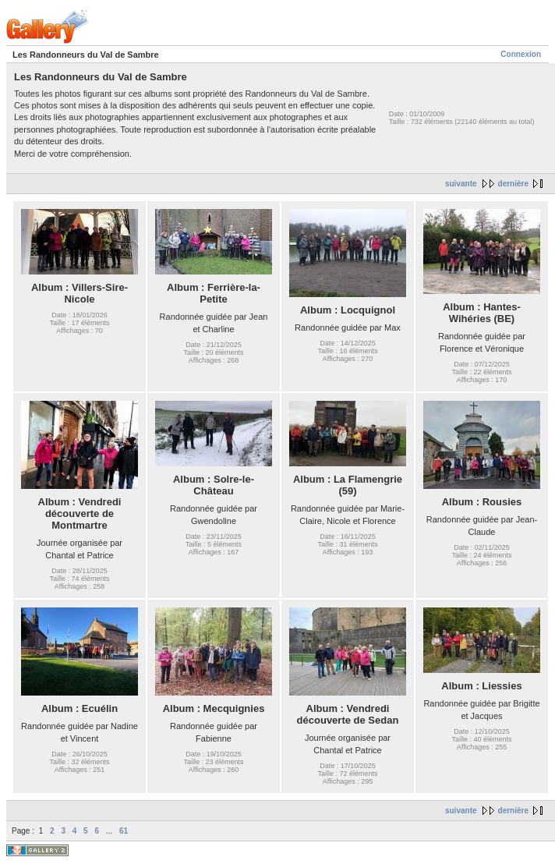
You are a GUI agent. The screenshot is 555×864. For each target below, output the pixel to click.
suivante (461, 183)
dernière (513, 183)
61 (123, 831)
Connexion (520, 54)
